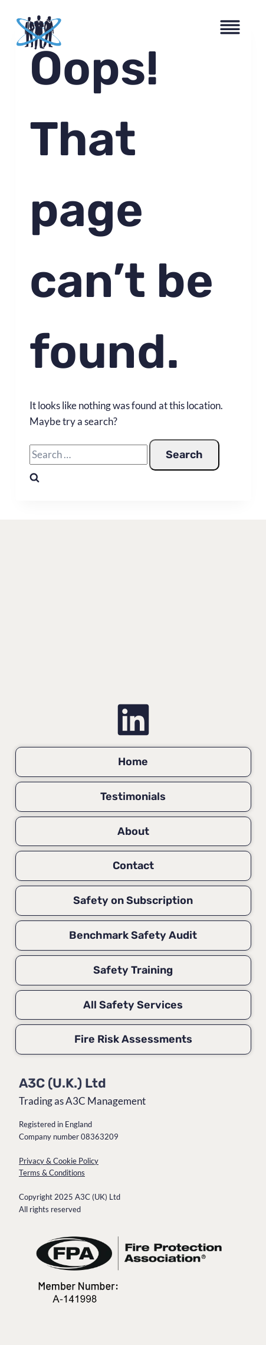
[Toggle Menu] (232, 29)
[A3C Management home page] (39, 32)
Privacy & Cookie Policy (58, 1161)
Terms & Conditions (52, 1172)
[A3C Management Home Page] (133, 620)
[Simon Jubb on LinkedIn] (133, 719)
